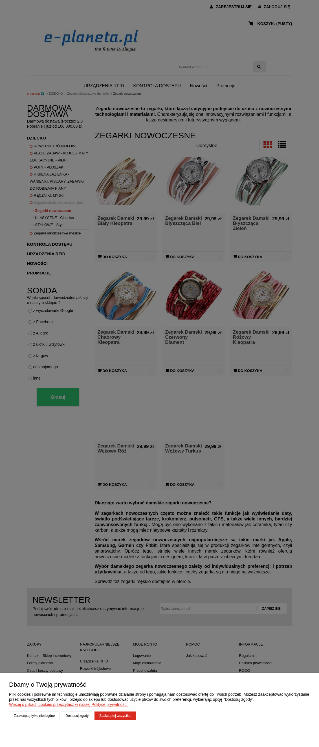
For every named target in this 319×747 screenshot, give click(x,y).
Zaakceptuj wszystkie (115, 716)
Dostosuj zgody (77, 716)
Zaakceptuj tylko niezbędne (34, 716)
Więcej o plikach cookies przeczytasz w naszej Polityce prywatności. (68, 704)
